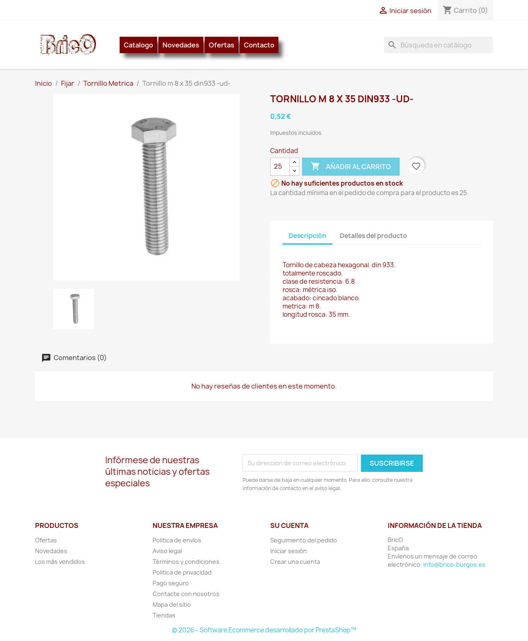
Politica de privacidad (182, 572)
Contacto (259, 44)
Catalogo (138, 44)
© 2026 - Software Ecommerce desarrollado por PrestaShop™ (264, 630)
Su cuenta (289, 525)
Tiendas (164, 615)
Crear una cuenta (295, 562)
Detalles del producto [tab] (373, 235)
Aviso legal (167, 551)
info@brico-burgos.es (454, 564)
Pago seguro (171, 583)
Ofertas (221, 44)
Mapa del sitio (172, 604)
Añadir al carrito (351, 166)
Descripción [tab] (307, 235)
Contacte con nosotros (186, 594)
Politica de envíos (177, 540)
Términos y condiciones (186, 562)
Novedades (181, 44)
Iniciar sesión (288, 551)
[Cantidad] (280, 167)
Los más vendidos (60, 562)
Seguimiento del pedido (303, 540)
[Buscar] (438, 45)
